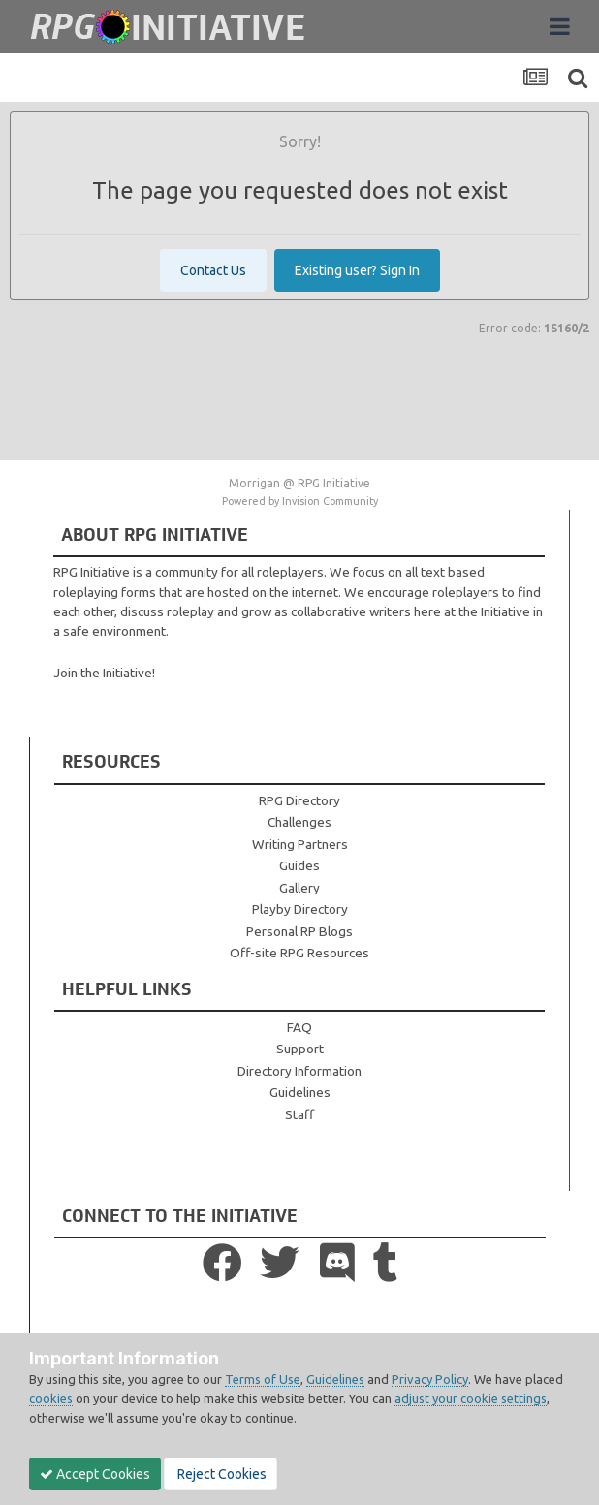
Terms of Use (262, 1379)
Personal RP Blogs (299, 931)
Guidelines (300, 1092)
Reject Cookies (220, 1474)
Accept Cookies (95, 1474)
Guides (299, 865)
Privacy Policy (430, 1379)
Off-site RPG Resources (299, 952)
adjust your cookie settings (470, 1398)
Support (300, 1048)
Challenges (299, 822)
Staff (299, 1114)
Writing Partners (300, 844)
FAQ (299, 1027)
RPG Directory (299, 800)
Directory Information (299, 1071)
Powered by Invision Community (300, 501)
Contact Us (213, 270)
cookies (51, 1398)
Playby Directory (300, 909)
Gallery (299, 887)
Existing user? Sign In (357, 270)
